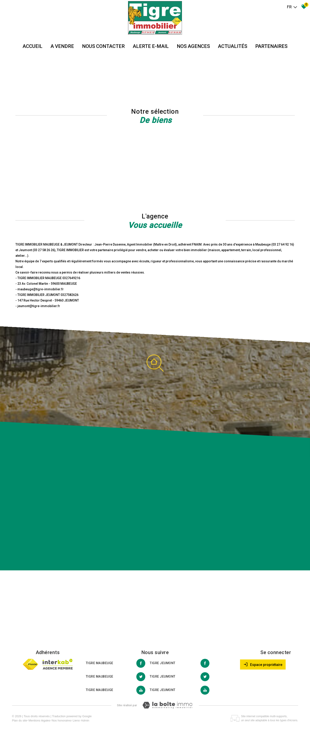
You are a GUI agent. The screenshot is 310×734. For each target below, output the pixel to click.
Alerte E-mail (151, 46)
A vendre (62, 46)
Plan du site (19, 720)
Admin (85, 720)
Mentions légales (39, 720)
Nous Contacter (103, 46)
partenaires (271, 46)
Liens (76, 720)
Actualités (232, 46)
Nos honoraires (61, 720)
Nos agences (193, 46)
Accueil (32, 46)
